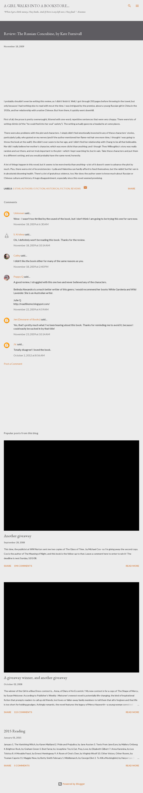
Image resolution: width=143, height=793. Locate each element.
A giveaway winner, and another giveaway (35, 677)
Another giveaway (17, 535)
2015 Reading (14, 730)
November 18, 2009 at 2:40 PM (31, 266)
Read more (132, 565)
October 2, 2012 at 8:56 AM (29, 355)
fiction (40, 188)
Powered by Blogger (71, 783)
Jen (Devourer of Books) (27, 319)
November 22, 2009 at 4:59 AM (31, 309)
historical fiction (58, 188)
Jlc (15, 344)
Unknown (19, 213)
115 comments (23, 712)
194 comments (23, 565)
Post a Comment (13, 363)
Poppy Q (18, 276)
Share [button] (131, 188)
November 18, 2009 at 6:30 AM (31, 224)
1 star (16, 188)
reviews (76, 188)
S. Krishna (19, 234)
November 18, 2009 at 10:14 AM (32, 245)
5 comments (21, 765)
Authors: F (28, 188)
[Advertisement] (71, 398)
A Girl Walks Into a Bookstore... (36, 5)
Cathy (17, 255)
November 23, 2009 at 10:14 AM (32, 334)
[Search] (129, 6)
